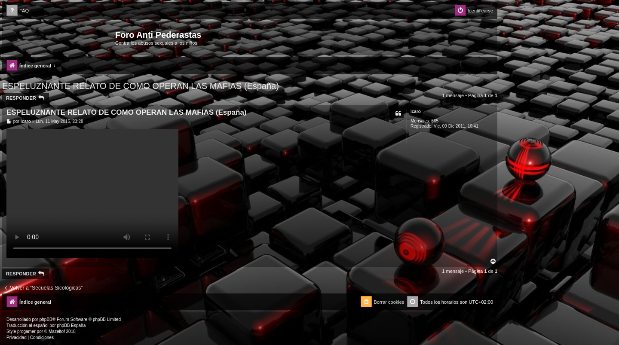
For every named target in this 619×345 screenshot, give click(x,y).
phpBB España (71, 325)
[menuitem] (17, 11)
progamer (26, 331)
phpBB (46, 319)
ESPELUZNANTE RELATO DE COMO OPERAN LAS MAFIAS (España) (140, 86)
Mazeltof (57, 331)
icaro (416, 111)
